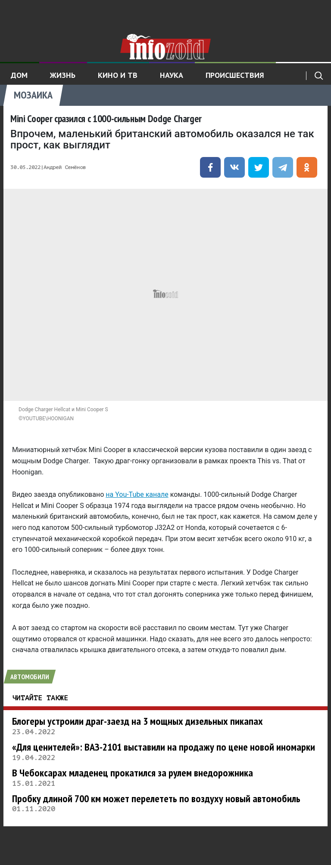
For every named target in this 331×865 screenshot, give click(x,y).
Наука (171, 75)
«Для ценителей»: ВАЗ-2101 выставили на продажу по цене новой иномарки (163, 747)
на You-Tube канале (137, 494)
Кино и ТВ (117, 75)
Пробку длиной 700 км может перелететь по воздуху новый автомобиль (156, 798)
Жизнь (62, 75)
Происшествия (235, 75)
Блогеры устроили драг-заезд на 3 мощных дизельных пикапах (137, 721)
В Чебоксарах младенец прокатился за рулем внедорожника (132, 772)
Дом (19, 75)
